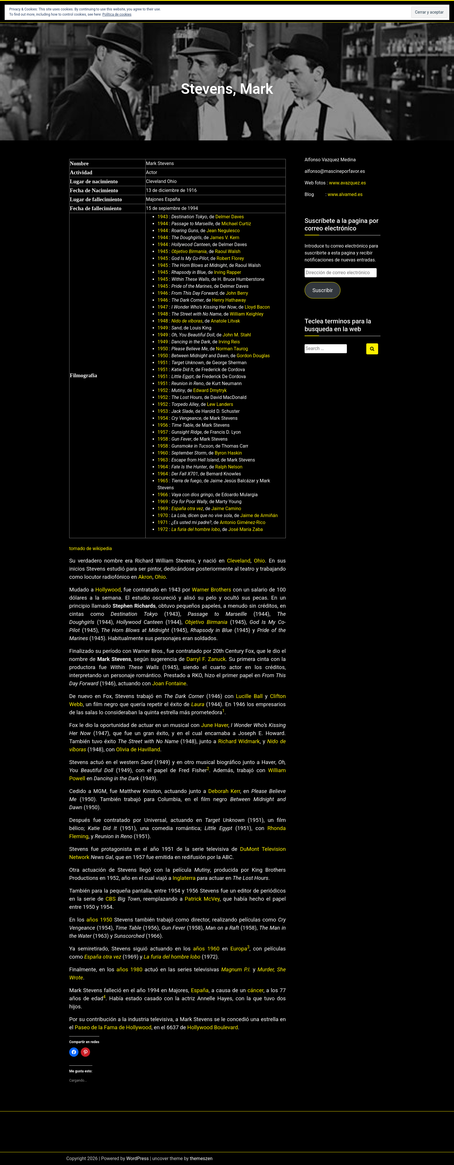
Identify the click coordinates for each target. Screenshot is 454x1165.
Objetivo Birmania (189, 251)
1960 (163, 453)
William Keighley (246, 314)
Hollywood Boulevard (212, 1027)
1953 (163, 411)
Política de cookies (117, 14)
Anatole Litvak (225, 321)
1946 (163, 293)
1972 (163, 529)
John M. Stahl (237, 335)
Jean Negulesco (223, 230)
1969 (163, 501)
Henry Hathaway (229, 300)
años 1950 (99, 920)
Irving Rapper (227, 272)
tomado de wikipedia (90, 548)
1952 (163, 390)
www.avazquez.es (347, 183)
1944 (163, 223)
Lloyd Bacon (257, 307)
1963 (163, 460)
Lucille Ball (249, 696)
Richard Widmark (239, 741)
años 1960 (206, 949)
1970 (163, 515)
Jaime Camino (226, 508)
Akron (145, 577)
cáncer (255, 990)
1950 (163, 348)
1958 (163, 439)
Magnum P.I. (236, 969)
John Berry (237, 293)
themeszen (201, 1158)
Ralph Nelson (228, 467)
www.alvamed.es (345, 194)
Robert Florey (230, 258)
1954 (163, 418)
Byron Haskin (228, 453)
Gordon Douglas (253, 355)
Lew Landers (220, 404)
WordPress (137, 1158)
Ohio (259, 561)
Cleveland (238, 561)
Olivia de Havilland (138, 749)
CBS (110, 899)
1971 (163, 522)
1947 (163, 307)
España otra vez (187, 508)
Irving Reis (229, 342)
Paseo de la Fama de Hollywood (113, 1027)
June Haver (214, 725)
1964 (163, 467)
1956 (163, 425)
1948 (163, 314)
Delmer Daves (229, 216)
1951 (163, 362)
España (199, 990)
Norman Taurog (232, 348)
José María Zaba (245, 529)
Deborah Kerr (224, 791)
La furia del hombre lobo (195, 529)
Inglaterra (184, 878)
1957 (163, 432)
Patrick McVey (202, 899)
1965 (163, 480)
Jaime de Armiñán (259, 515)
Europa (238, 949)
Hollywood (108, 590)
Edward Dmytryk (210, 390)
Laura (197, 704)
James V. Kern (224, 237)
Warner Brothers (211, 590)
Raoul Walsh (227, 251)
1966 (163, 494)
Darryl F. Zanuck (206, 659)
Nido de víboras (187, 321)
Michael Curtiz (236, 223)
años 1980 (129, 969)
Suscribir (322, 290)
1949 (163, 328)
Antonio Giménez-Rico (243, 522)
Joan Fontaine (169, 683)
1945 (163, 251)
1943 (163, 216)
